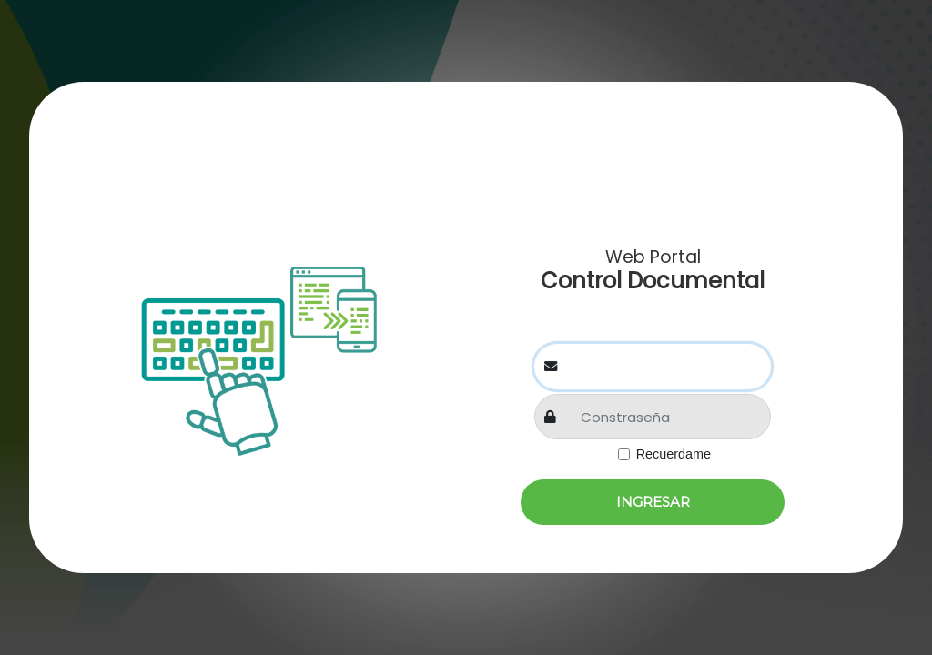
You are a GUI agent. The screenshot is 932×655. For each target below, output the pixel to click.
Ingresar (653, 501)
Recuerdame (673, 454)
